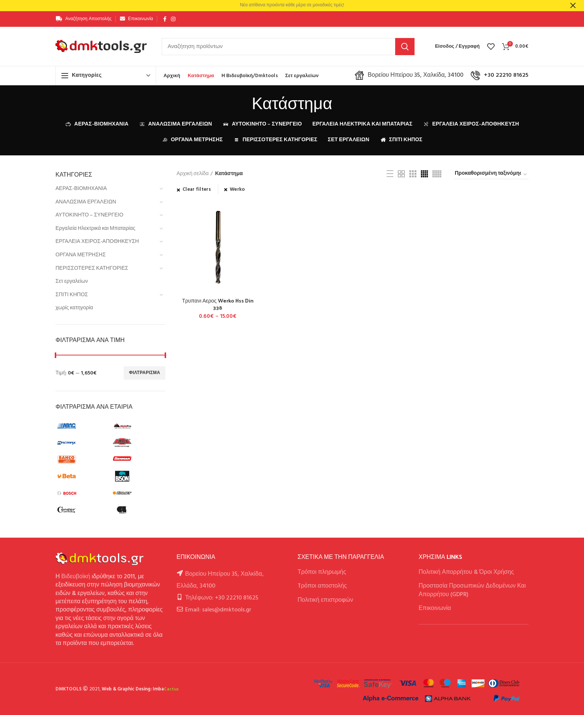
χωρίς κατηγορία (74, 308)
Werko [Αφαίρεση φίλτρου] (237, 189)
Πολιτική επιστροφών (325, 600)
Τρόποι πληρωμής (322, 572)
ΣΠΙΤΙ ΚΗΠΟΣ (71, 295)
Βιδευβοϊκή (76, 577)
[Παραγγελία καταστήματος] (491, 174)
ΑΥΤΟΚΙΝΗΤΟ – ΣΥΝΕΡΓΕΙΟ (89, 215)
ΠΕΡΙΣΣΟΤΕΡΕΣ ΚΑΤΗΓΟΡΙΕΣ (91, 268)
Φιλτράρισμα (144, 373)
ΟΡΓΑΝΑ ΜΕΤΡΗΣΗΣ (80, 255)
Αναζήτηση (405, 46)
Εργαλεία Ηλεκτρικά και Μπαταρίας (95, 228)
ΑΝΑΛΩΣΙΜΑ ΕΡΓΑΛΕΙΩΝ (85, 202)
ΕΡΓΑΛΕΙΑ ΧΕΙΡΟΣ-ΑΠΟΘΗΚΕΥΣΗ (97, 241)
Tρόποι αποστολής (322, 586)
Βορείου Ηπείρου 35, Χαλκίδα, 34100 (409, 75)
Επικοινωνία (435, 608)
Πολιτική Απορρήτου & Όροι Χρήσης (466, 572)
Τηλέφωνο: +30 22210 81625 (221, 598)
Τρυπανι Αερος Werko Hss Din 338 (218, 304)
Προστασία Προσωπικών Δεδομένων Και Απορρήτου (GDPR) (472, 590)
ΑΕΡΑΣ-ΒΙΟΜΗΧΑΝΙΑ (81, 188)
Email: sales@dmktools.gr (218, 610)
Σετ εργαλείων (71, 281)
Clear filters (196, 189)
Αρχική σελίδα (193, 174)
